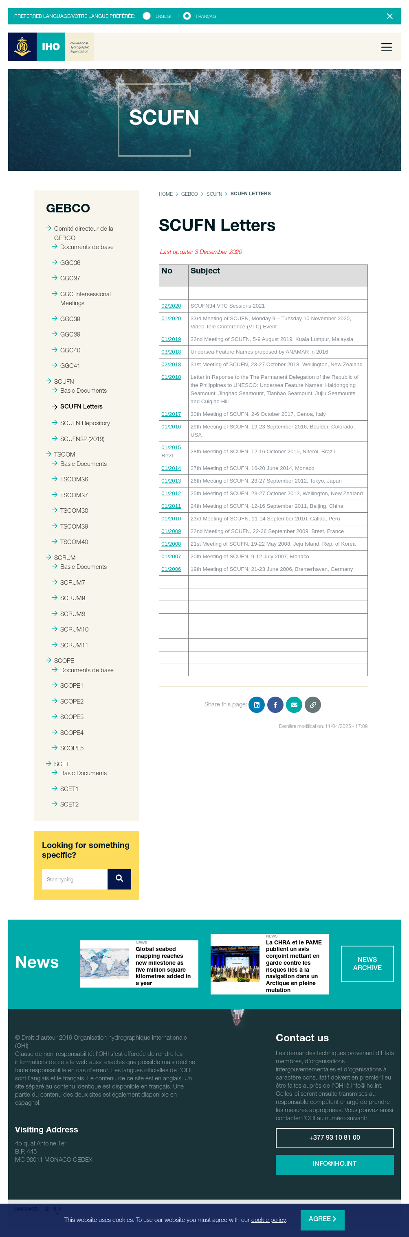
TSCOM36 (70, 479)
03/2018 (171, 352)
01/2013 (171, 481)
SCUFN (60, 381)
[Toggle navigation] (386, 47)
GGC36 (66, 262)
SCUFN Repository (81, 422)
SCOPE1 (68, 685)
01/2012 (171, 493)
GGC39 (66, 334)
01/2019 (171, 339)
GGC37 (66, 278)
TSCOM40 (70, 541)
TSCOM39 (70, 526)
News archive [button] (367, 964)
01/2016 (171, 427)
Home (166, 194)
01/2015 (171, 447)
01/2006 (171, 569)
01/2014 (171, 468)
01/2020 (171, 318)
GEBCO (189, 194)
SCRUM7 (68, 582)
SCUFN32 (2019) (78, 438)
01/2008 (171, 544)
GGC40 (66, 350)
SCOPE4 (68, 732)
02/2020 (171, 306)
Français (206, 16)
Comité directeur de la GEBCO (79, 233)
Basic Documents (79, 390)
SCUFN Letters (77, 407)
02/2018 (171, 364)
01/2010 (171, 519)
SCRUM (61, 557)
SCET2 (65, 804)
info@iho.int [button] (334, 1164)
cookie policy (268, 1219)
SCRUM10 (70, 629)
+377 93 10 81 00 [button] (334, 1138)
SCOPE (60, 660)
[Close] (390, 16)
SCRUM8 (68, 597)
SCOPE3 (68, 716)
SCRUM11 (70, 645)
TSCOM (60, 454)
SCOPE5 (68, 748)
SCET (57, 763)
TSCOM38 (70, 510)
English (164, 16)
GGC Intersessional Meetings (81, 298)
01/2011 (171, 506)
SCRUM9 (68, 613)
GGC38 (66, 318)
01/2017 (171, 414)
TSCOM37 (70, 494)
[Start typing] (75, 879)
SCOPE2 (68, 701)
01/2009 (171, 531)
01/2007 (171, 556)
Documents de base (83, 246)
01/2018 (171, 377)
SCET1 (65, 788)
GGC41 (66, 365)
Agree (322, 1219)
